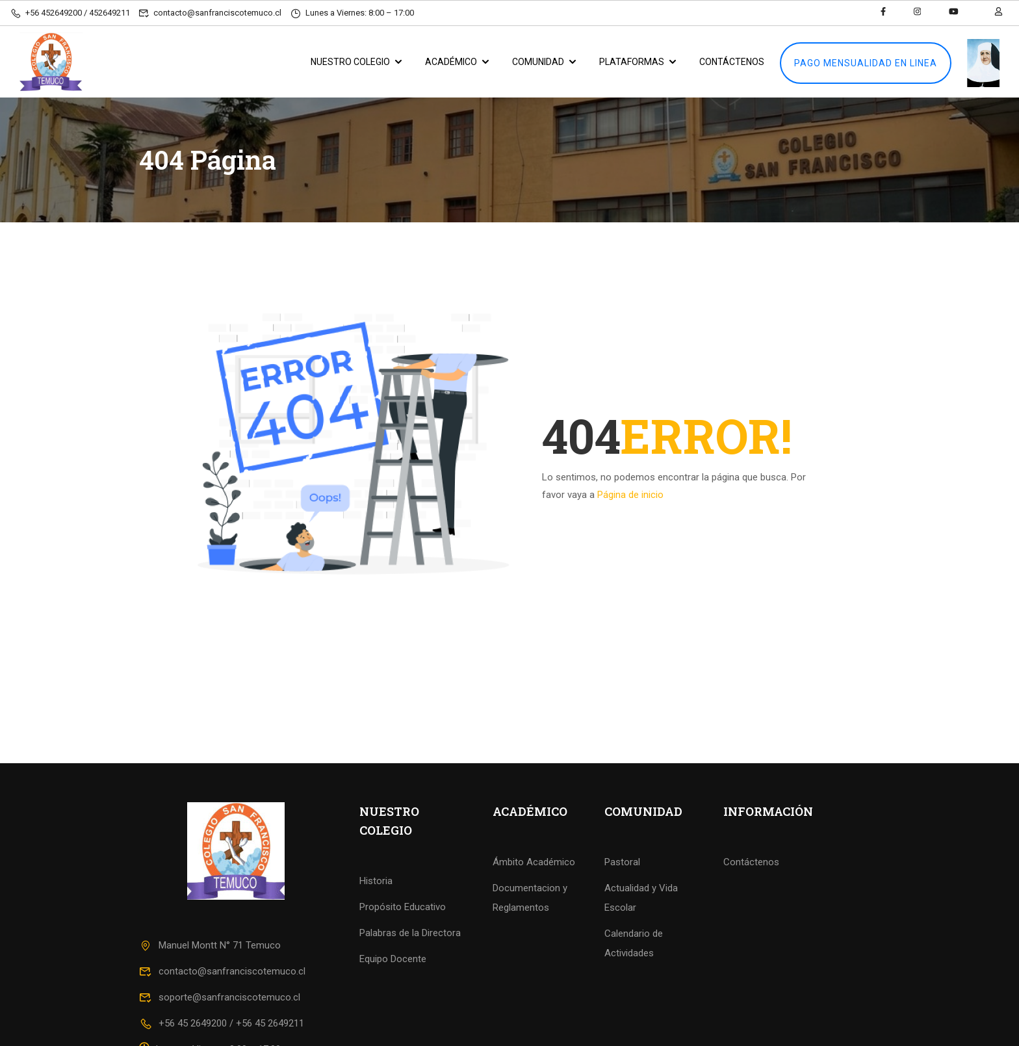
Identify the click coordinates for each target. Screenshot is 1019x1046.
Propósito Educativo (402, 907)
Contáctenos (751, 862)
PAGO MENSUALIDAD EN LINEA (865, 63)
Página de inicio (630, 495)
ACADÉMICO (451, 62)
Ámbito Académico (534, 862)
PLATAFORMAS (631, 62)
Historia (376, 881)
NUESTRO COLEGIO (350, 62)
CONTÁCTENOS (731, 62)
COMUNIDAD (538, 62)
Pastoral (622, 862)
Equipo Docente (392, 959)
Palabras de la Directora (410, 933)
